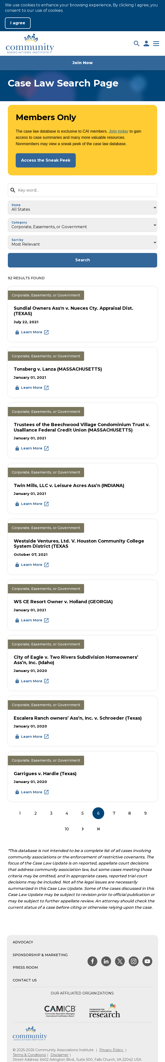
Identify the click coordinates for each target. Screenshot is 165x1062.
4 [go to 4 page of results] (66, 813)
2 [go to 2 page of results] (35, 813)
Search (82, 260)
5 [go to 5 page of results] (82, 813)
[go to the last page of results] (98, 829)
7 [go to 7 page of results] (114, 813)
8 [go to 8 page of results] (129, 813)
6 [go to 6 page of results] (98, 813)
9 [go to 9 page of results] (145, 813)
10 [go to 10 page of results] (67, 829)
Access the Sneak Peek (45, 160)
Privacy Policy (111, 1050)
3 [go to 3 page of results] (51, 813)
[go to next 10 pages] (83, 829)
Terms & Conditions (29, 1055)
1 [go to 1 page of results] (20, 813)
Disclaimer (59, 1055)
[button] (137, 43)
